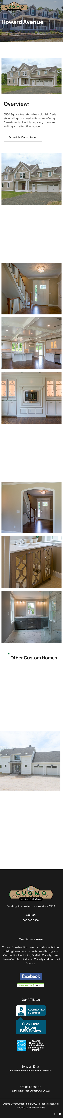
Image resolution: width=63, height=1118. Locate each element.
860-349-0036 (31, 920)
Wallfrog (40, 1107)
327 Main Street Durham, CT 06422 (31, 1090)
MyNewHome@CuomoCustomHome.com (31, 1070)
